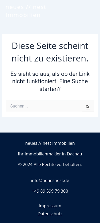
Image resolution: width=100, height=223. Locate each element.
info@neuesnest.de (50, 180)
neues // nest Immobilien (25, 11)
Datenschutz (50, 214)
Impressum (50, 206)
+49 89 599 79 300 (50, 191)
